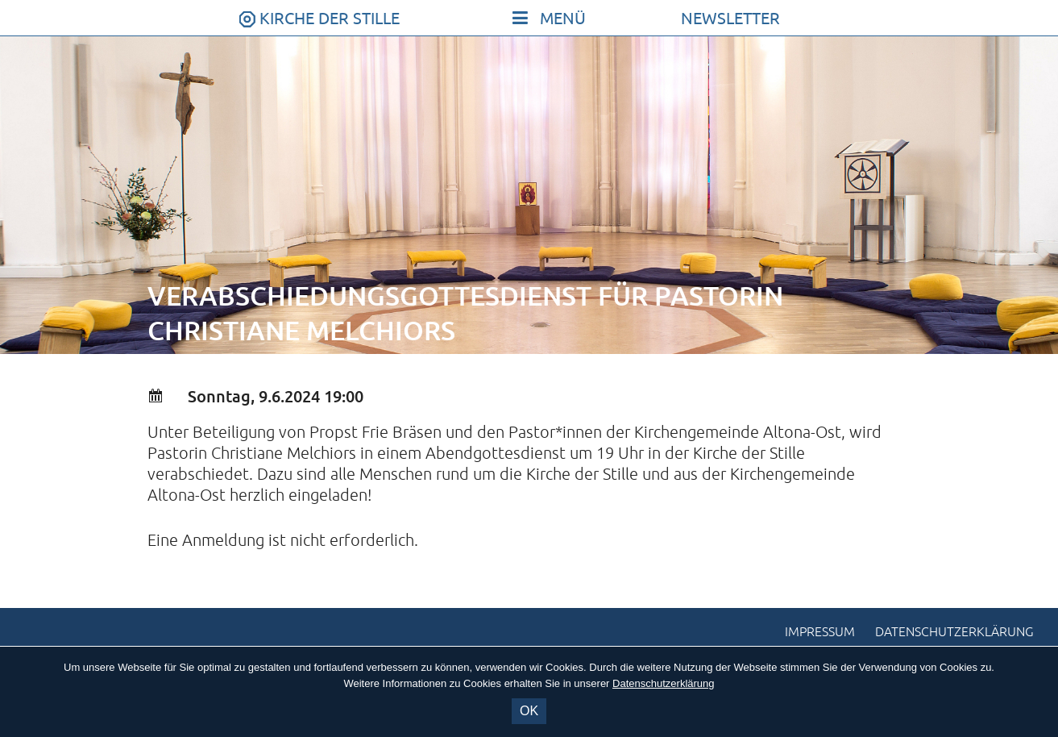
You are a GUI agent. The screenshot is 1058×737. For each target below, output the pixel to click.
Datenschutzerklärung (954, 632)
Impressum (820, 632)
